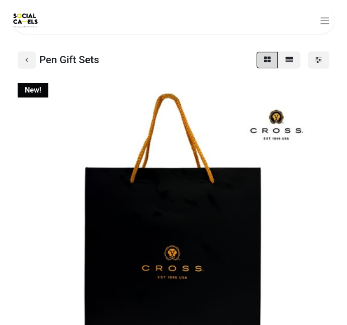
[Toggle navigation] (324, 20)
